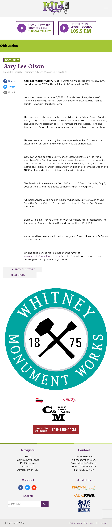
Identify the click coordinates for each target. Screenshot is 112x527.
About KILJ (28, 466)
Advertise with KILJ (28, 470)
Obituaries (9, 46)
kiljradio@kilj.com (87, 463)
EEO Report (101, 523)
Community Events (28, 460)
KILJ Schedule (28, 463)
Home (27, 456)
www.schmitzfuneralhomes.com (42, 256)
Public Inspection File (81, 523)
